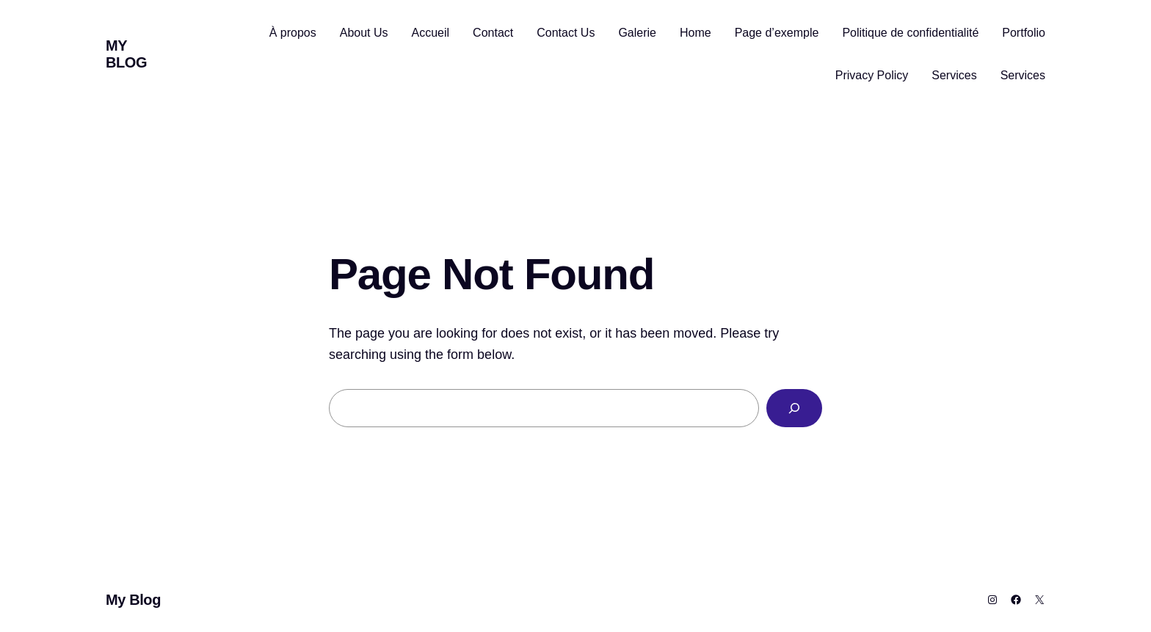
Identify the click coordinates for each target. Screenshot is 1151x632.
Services (954, 75)
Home (695, 32)
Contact (493, 32)
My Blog (126, 53)
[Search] (794, 408)
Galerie (637, 32)
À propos (292, 32)
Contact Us (566, 32)
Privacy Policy (872, 75)
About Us (364, 32)
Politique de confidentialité (910, 32)
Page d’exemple (777, 32)
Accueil (431, 32)
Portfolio (1023, 32)
